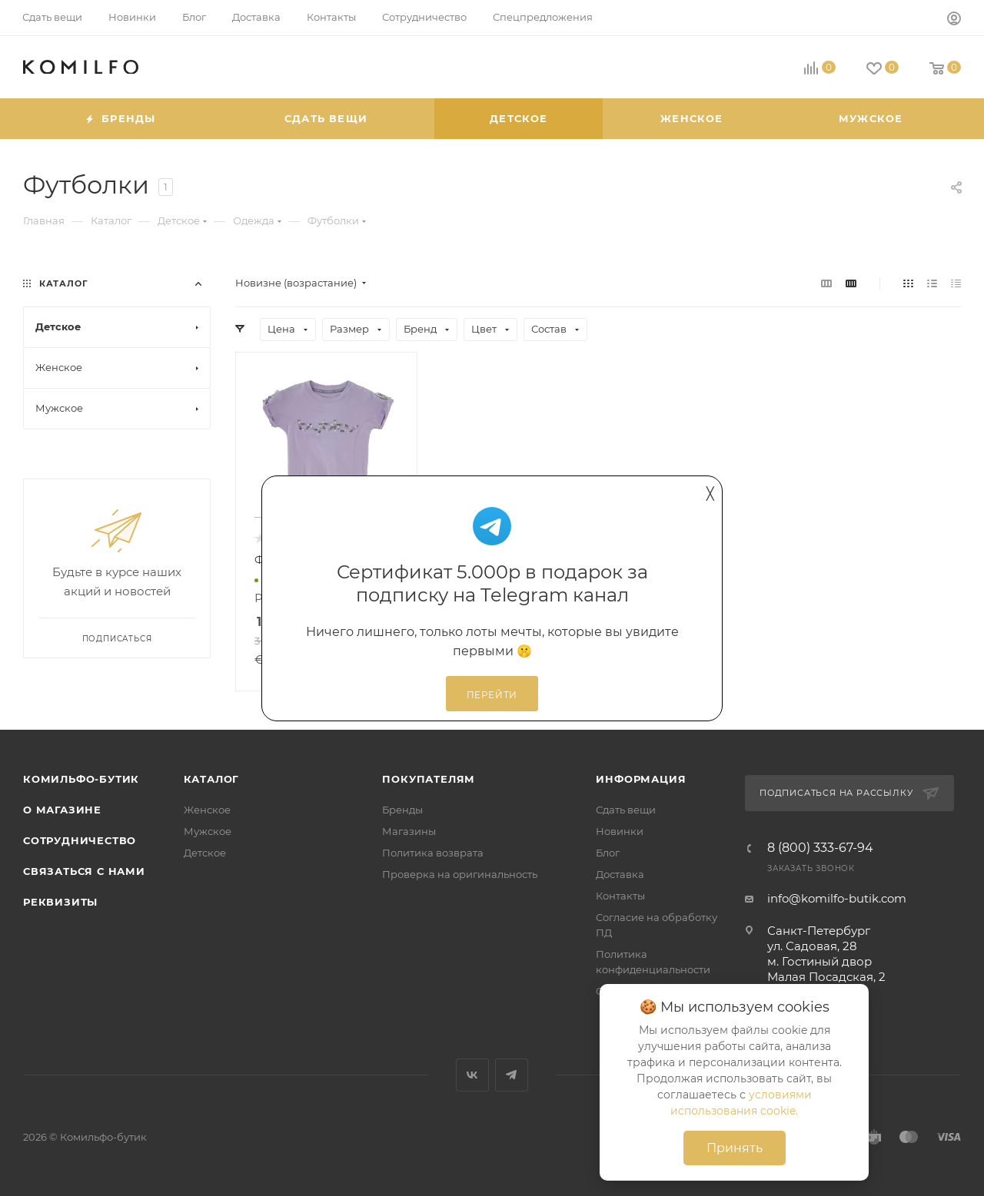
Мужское (207, 831)
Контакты (620, 896)
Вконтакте (472, 1075)
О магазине (62, 809)
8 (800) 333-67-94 (820, 848)
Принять (734, 1148)
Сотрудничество (79, 840)
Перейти (492, 695)
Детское (205, 852)
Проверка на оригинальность (459, 874)
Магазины (409, 831)
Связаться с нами (84, 871)
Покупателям (428, 779)
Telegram (511, 1075)
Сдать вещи (626, 809)
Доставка (620, 874)
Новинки (619, 831)
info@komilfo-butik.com (836, 898)
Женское (207, 809)
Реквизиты (60, 902)
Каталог (212, 779)
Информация (641, 779)
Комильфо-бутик (81, 779)
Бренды (402, 809)
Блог (608, 852)
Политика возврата (433, 852)
